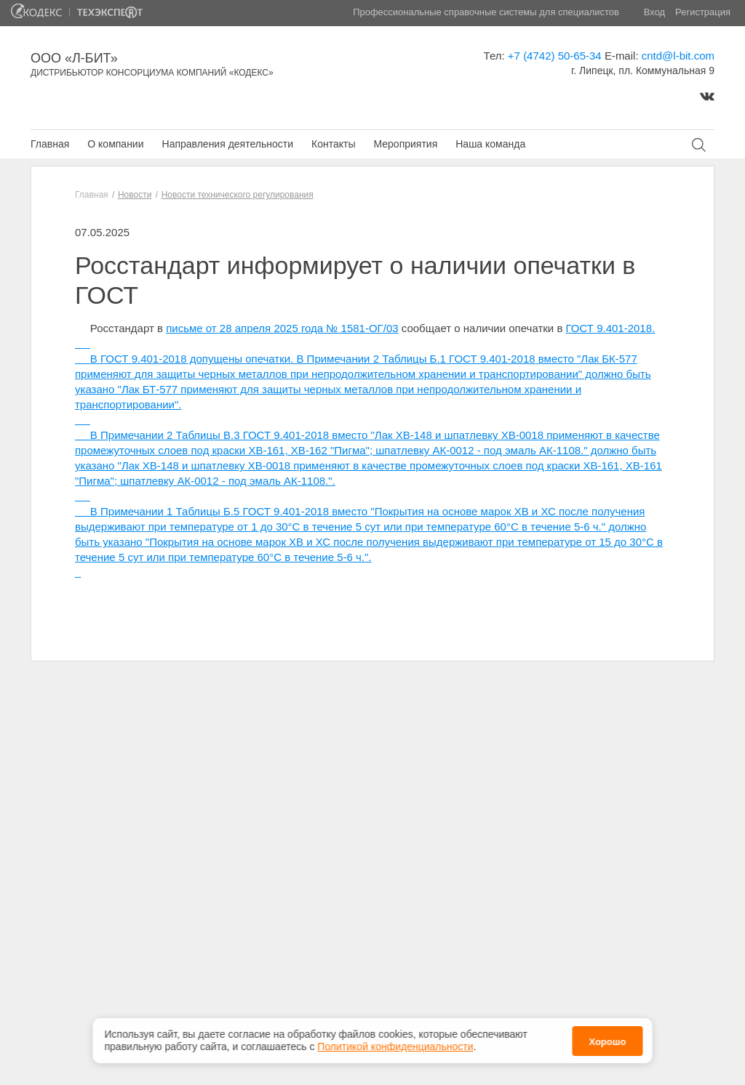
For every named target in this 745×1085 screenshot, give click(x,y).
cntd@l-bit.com (678, 55)
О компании (115, 144)
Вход (654, 12)
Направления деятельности (227, 144)
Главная (50, 144)
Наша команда (490, 144)
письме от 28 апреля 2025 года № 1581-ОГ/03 (282, 328)
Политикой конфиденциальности (395, 1044)
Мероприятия (405, 144)
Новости (134, 195)
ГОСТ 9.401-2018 (609, 328)
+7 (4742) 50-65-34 (555, 55)
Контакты (333, 144)
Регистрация (702, 12)
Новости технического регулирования (238, 195)
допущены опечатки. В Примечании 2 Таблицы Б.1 (318, 358)
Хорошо (607, 1038)
